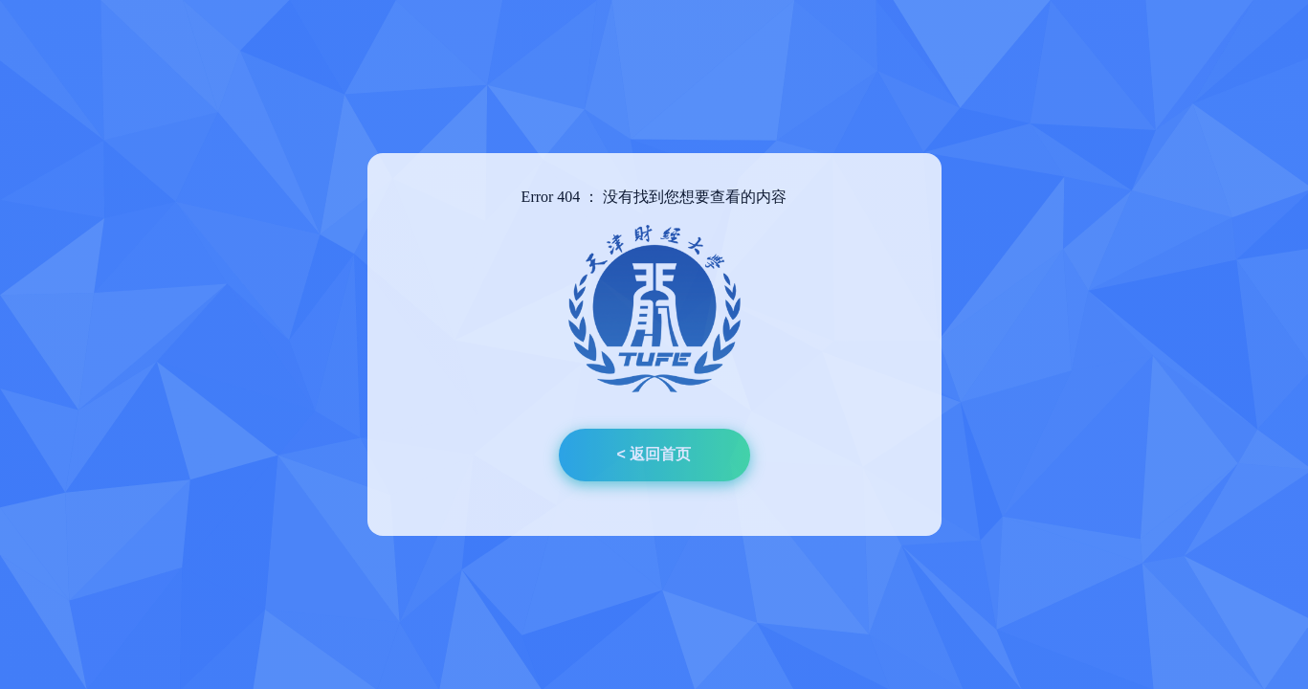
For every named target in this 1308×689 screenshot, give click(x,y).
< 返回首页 (654, 454)
